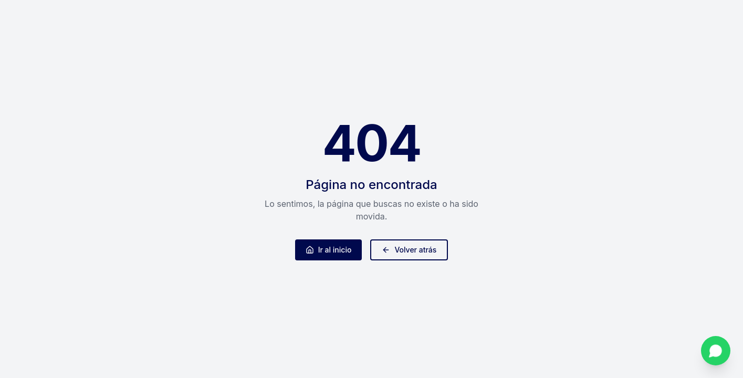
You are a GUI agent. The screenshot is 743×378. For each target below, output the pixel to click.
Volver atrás (409, 249)
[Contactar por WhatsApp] (715, 350)
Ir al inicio (329, 249)
